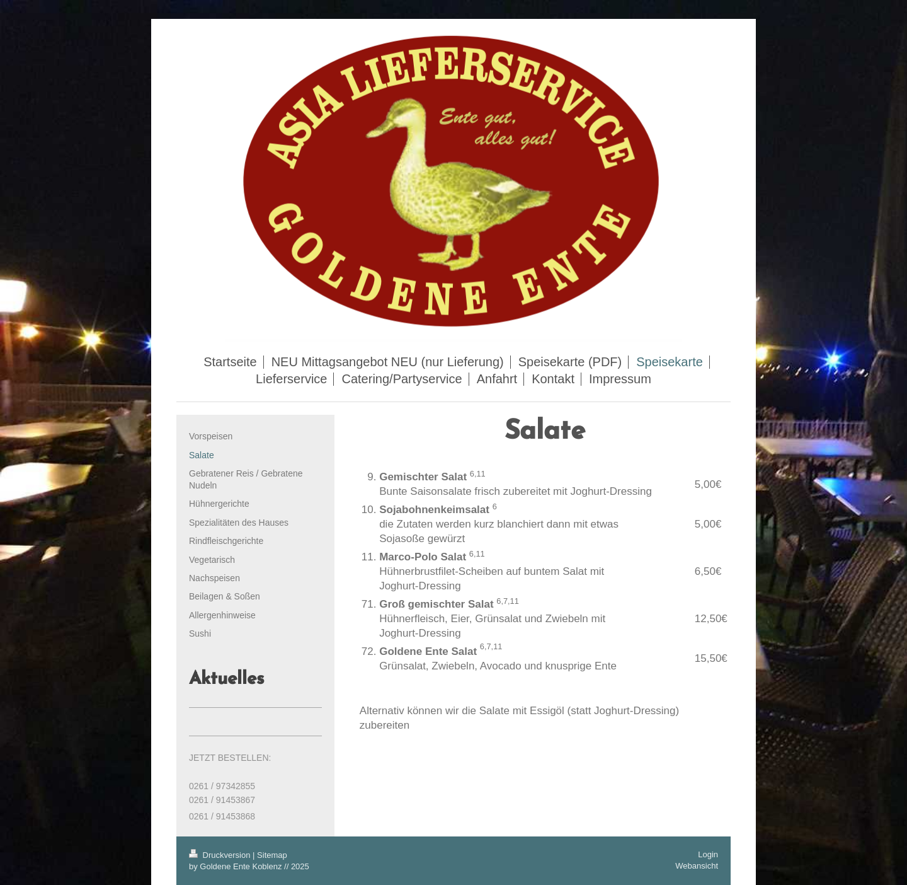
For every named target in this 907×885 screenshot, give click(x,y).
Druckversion (221, 855)
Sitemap (272, 855)
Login (708, 854)
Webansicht (696, 866)
